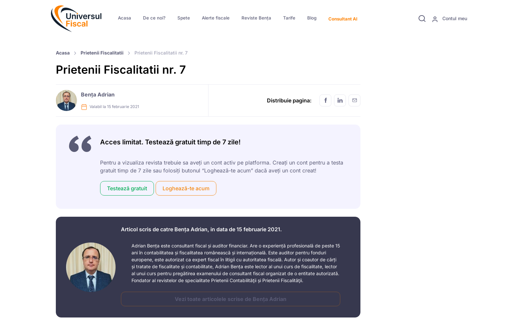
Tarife (289, 17)
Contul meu (449, 19)
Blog (311, 17)
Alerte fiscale (216, 17)
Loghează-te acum (186, 188)
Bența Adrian (98, 94)
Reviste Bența (256, 17)
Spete (183, 17)
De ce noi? (154, 17)
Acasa (124, 17)
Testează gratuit (127, 188)
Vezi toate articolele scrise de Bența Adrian (230, 299)
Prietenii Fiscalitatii (102, 53)
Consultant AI (342, 18)
